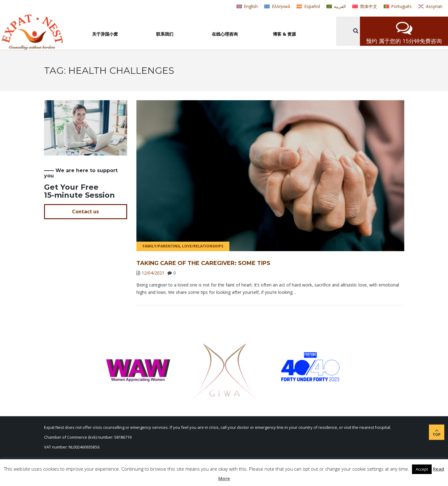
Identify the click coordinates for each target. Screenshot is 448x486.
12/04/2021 (153, 273)
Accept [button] (422, 469)
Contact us (85, 211)
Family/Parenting (161, 246)
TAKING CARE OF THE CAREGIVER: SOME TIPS (203, 263)
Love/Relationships (202, 246)
